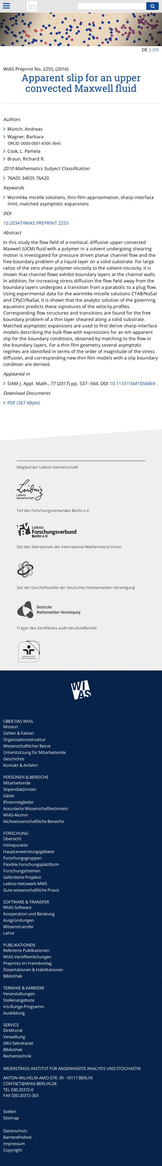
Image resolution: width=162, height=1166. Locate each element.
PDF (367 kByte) (23, 403)
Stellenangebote (18, 1000)
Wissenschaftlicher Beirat (27, 746)
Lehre (8, 933)
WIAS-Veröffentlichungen (27, 957)
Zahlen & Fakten (18, 733)
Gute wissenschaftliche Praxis (31, 890)
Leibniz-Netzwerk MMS (25, 883)
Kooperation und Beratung (29, 914)
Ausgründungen (18, 920)
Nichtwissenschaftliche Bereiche (33, 821)
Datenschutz (15, 1131)
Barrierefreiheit (17, 1137)
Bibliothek (12, 976)
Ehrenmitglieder (18, 802)
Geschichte (13, 759)
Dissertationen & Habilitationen (33, 969)
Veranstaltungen (19, 994)
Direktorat (13, 1030)
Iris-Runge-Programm (23, 1006)
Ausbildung (14, 1013)
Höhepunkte (15, 845)
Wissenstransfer (18, 926)
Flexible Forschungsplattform (31, 864)
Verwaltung (14, 1037)
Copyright (12, 1150)
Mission (10, 727)
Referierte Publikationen (26, 950)
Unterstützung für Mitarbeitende (34, 752)
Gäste (8, 796)
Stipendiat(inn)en (19, 789)
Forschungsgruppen (22, 858)
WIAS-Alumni (15, 815)
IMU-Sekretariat (18, 1043)
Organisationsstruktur (24, 739)
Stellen (9, 1111)
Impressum (14, 1143)
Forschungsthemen (21, 871)
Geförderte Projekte (22, 877)
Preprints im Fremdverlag (27, 963)
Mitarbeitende (16, 783)
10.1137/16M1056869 (132, 383)
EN (156, 50)
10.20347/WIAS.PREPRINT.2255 (36, 223)
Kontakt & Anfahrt (20, 765)
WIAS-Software (17, 907)
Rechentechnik (17, 1056)
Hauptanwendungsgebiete (28, 851)
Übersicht (12, 839)
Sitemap (11, 1118)
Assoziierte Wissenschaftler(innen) (35, 808)
